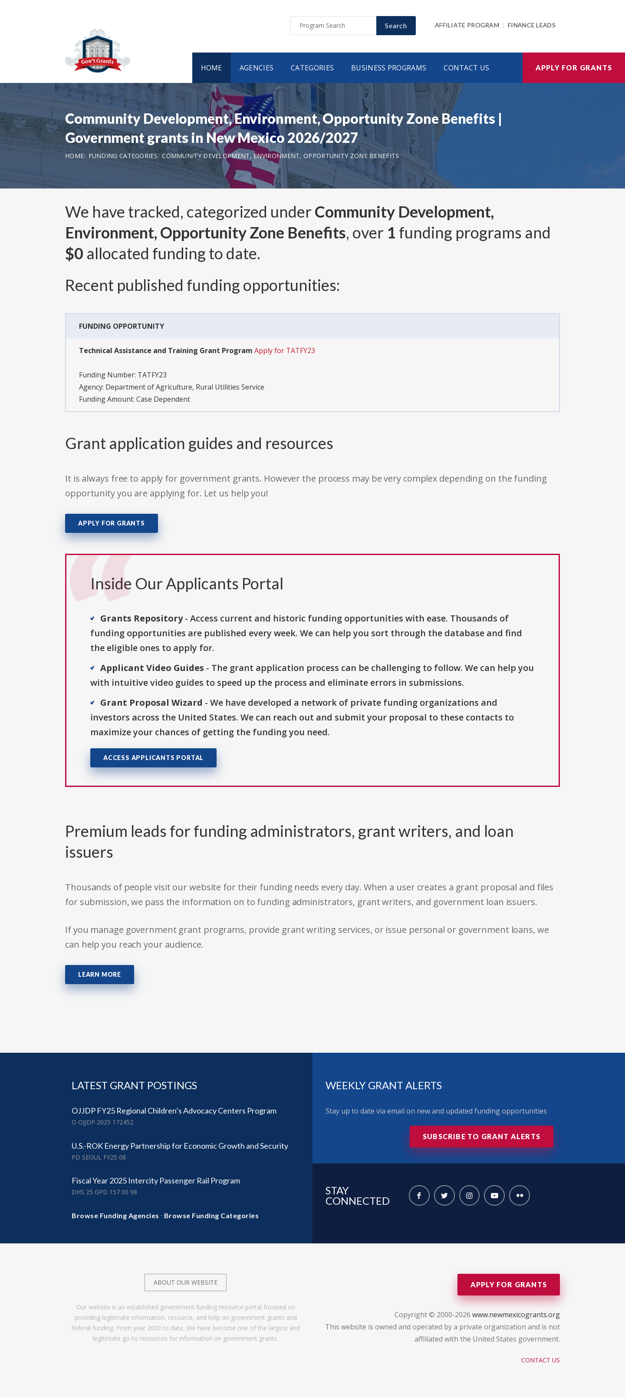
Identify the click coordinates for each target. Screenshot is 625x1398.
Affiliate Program (467, 26)
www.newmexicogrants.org (516, 1316)
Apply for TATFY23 (284, 352)
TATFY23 (152, 376)
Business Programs (388, 69)
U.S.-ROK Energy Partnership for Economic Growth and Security (180, 1147)
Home (211, 69)
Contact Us (466, 69)
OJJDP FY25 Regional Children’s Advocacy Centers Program (174, 1112)
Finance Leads (532, 26)
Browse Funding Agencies (115, 1217)
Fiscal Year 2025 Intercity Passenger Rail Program (156, 1181)
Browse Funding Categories (211, 1217)
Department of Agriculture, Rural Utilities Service (184, 388)
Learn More (99, 975)
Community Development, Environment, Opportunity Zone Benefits (280, 157)
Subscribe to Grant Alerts (481, 1138)
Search (396, 27)
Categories (312, 69)
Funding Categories (123, 157)
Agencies (256, 69)
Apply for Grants (574, 69)
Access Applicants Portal (153, 759)
